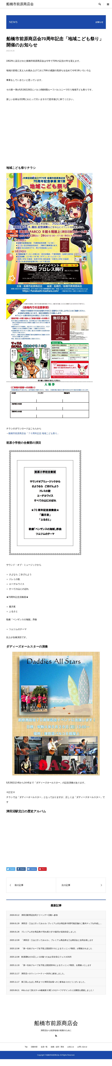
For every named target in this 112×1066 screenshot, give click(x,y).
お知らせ (70, 1047)
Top (26, 1047)
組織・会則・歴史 (57, 1047)
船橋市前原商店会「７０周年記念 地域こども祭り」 (33, 433)
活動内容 (34, 1047)
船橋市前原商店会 (20, 4)
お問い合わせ (82, 1047)
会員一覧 (44, 1047)
